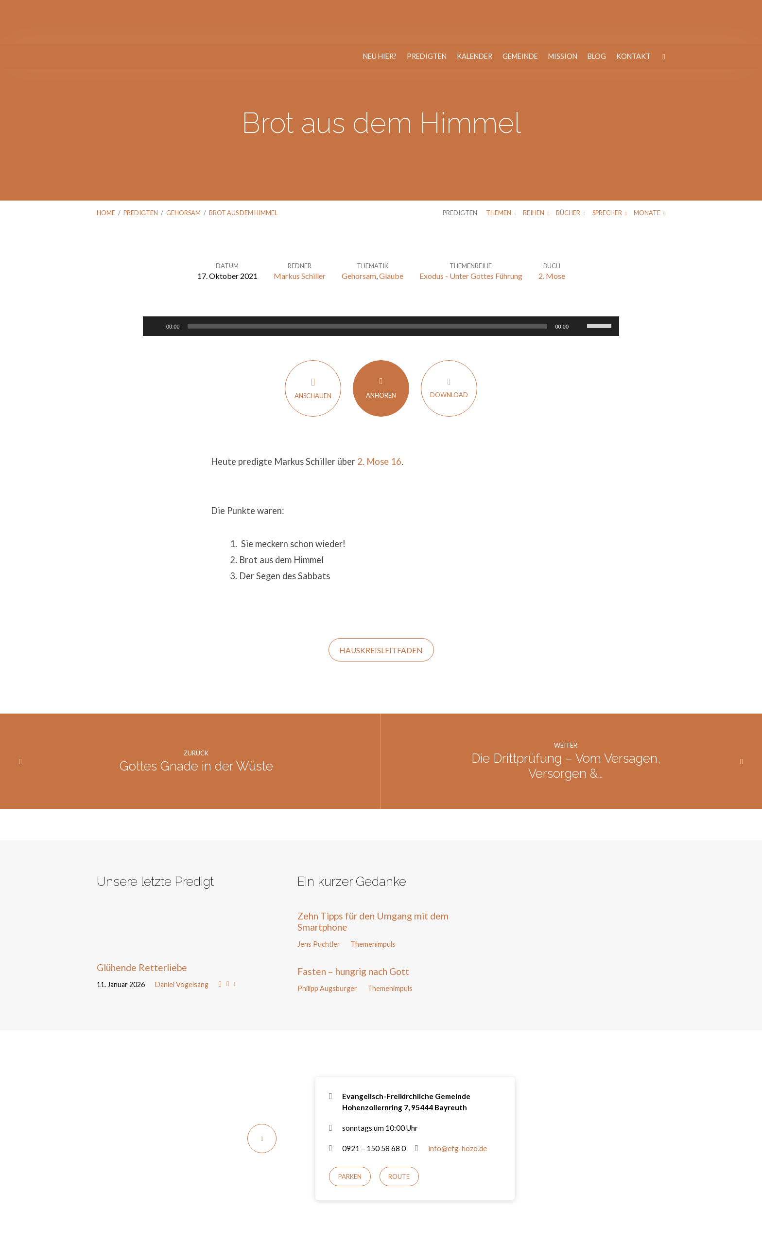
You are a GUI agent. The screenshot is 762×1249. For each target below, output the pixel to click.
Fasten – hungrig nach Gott (353, 927)
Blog (597, 12)
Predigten (427, 12)
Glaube (391, 232)
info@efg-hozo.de (457, 1104)
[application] (381, 282)
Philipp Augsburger (327, 944)
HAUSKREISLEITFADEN (381, 606)
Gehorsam (183, 169)
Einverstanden (343, 1235)
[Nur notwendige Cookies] (750, 1224)
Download (449, 344)
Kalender (474, 12)
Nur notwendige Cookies (410, 1235)
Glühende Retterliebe (142, 923)
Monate (649, 169)
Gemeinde (520, 12)
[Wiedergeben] (155, 282)
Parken (350, 1133)
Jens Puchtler (318, 900)
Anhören (381, 343)
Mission (562, 12)
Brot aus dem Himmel (243, 169)
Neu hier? (380, 12)
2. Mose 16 (379, 417)
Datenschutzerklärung (423, 1221)
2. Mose (551, 232)
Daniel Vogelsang (181, 941)
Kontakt (633, 12)
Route (399, 1133)
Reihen (536, 169)
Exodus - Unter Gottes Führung (470, 232)
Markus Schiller (300, 232)
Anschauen (313, 344)
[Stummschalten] (579, 282)
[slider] (368, 282)
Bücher (570, 169)
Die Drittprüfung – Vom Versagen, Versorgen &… (565, 722)
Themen (501, 169)
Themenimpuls (373, 900)
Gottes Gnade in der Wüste (196, 722)
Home (106, 169)
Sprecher (609, 169)
